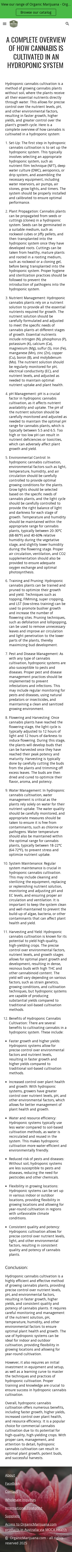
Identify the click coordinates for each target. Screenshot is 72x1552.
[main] (36, 52)
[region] (36, 9)
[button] (4, 23)
